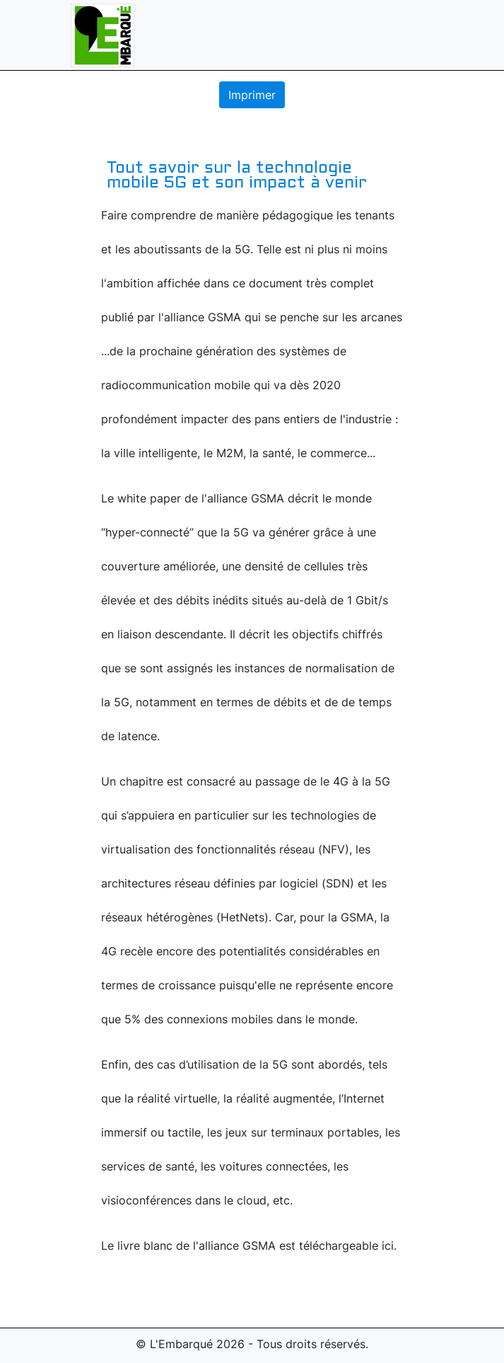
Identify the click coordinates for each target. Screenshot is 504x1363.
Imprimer (252, 95)
